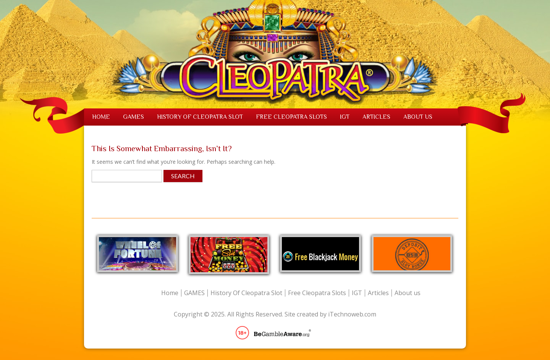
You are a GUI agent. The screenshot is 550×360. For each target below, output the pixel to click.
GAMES (133, 116)
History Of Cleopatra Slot (200, 116)
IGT (344, 116)
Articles (376, 116)
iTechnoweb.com (352, 314)
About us (417, 116)
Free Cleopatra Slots (291, 116)
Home (101, 116)
